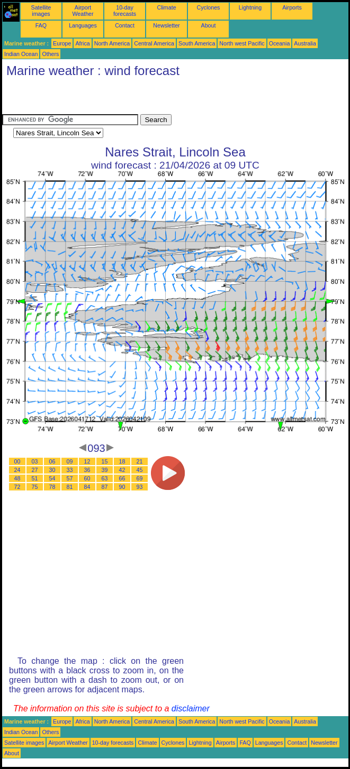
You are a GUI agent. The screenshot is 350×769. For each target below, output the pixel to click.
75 (35, 487)
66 (122, 478)
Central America (154, 43)
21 (140, 461)
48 (17, 478)
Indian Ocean (21, 54)
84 (87, 487)
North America (112, 43)
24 (17, 470)
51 (35, 478)
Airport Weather (82, 10)
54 (52, 478)
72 (17, 487)
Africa (82, 43)
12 (87, 461)
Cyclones (208, 7)
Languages (83, 25)
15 (105, 461)
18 (122, 461)
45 (140, 470)
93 (140, 487)
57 (70, 478)
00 (17, 461)
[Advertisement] (126, 98)
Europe (62, 43)
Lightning (250, 7)
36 (87, 470)
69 (140, 478)
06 (52, 461)
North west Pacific (241, 43)
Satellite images (41, 10)
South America (196, 43)
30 (52, 470)
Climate (166, 7)
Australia (305, 43)
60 (87, 478)
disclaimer (191, 708)
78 (52, 487)
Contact (124, 25)
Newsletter (166, 25)
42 (122, 470)
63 (105, 478)
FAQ (41, 25)
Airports (292, 7)
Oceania (279, 43)
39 (105, 470)
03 (35, 461)
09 (70, 461)
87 (105, 487)
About (208, 25)
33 (70, 470)
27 (35, 470)
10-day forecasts (124, 10)
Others (50, 54)
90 (122, 487)
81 (70, 487)
